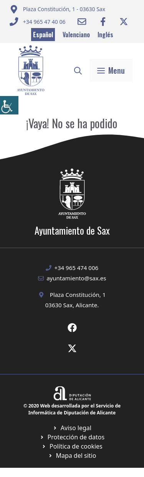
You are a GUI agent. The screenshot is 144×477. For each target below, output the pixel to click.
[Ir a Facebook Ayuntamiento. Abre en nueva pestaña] (103, 21)
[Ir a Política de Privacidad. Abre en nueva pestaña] (72, 427)
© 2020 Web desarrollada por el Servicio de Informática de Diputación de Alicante (72, 409)
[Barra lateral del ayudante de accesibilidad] (9, 105)
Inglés (105, 34)
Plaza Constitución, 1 (78, 294)
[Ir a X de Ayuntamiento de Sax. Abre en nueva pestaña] (72, 348)
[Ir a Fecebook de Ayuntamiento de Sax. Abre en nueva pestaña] (72, 327)
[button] (77, 70)
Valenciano (76, 34)
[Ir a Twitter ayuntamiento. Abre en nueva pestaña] (123, 21)
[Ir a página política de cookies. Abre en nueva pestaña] (72, 437)
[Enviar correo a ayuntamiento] (57, 9)
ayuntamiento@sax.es (76, 278)
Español (43, 34)
